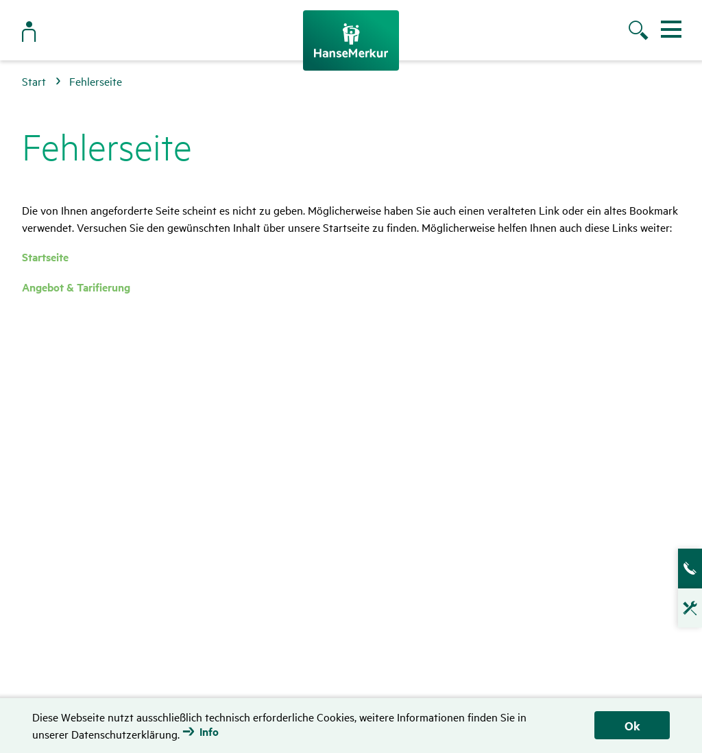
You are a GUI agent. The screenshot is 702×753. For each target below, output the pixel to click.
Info (209, 732)
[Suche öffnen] (640, 32)
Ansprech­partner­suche (681, 568)
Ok (632, 725)
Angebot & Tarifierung (76, 287)
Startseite (45, 257)
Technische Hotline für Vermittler (681, 613)
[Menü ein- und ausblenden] (671, 29)
